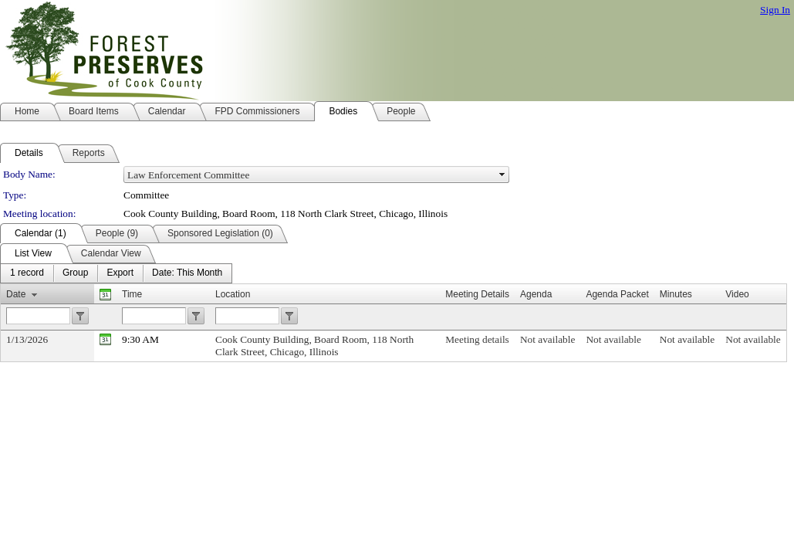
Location (232, 294)
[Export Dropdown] (120, 273)
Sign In (775, 9)
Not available (547, 339)
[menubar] (116, 273)
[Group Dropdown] (75, 273)
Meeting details (477, 339)
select (502, 174)
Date (15, 294)
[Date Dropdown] (187, 273)
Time (132, 294)
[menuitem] (27, 273)
